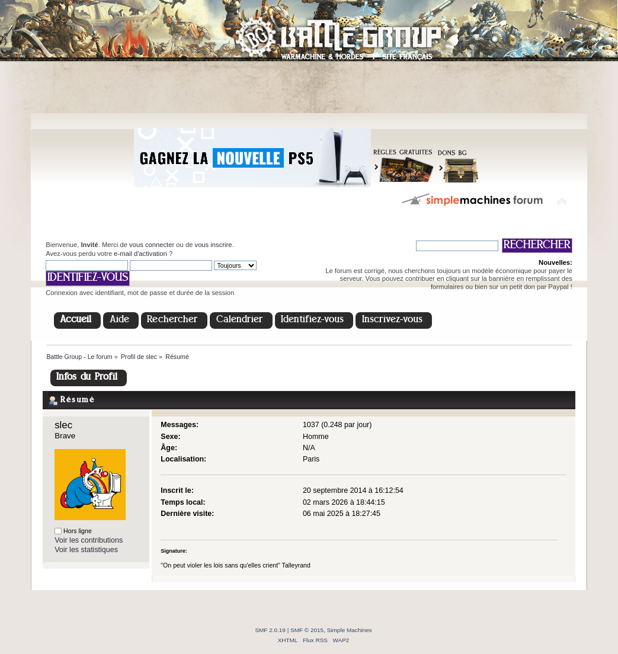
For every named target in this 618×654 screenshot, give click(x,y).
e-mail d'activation (140, 253)
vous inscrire (213, 244)
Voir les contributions (89, 540)
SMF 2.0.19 (270, 630)
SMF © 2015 (307, 630)
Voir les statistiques (86, 550)
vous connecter (151, 244)
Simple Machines (349, 630)
